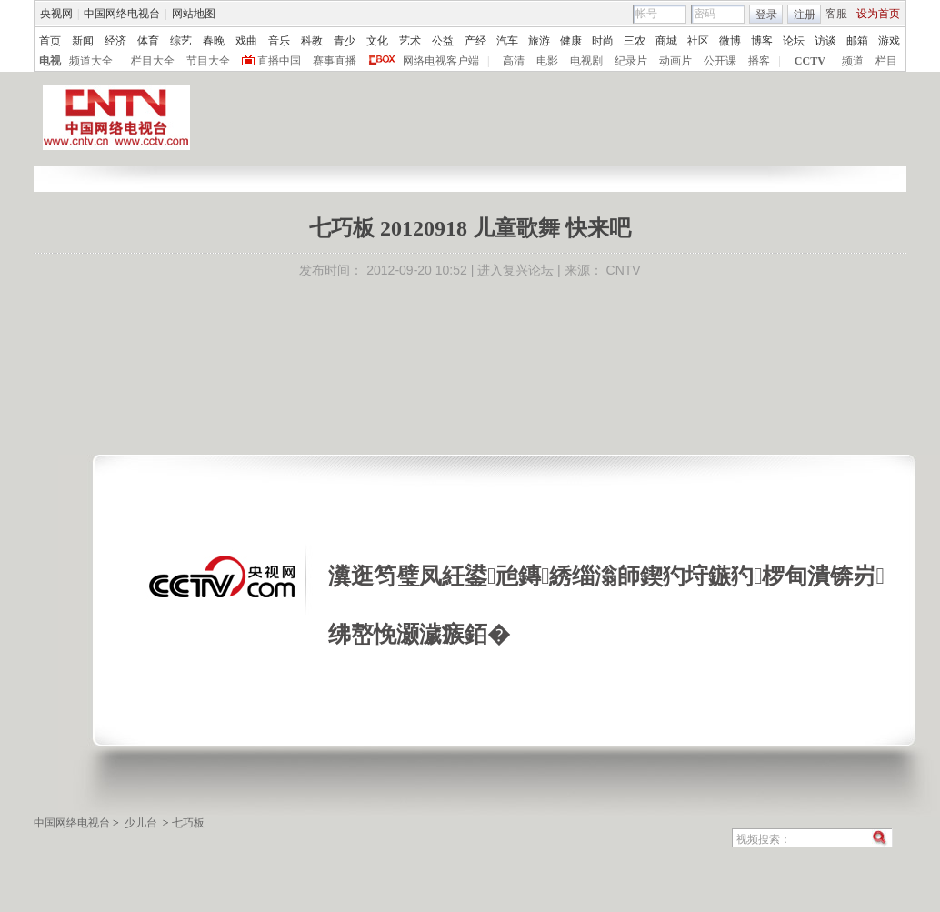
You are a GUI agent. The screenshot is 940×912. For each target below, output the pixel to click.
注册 (804, 14)
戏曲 (246, 41)
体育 (148, 41)
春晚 (214, 41)
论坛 (794, 41)
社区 (698, 41)
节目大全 (208, 61)
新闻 (83, 41)
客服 (836, 13)
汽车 (507, 41)
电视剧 (586, 61)
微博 (730, 41)
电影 (547, 61)
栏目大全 (153, 61)
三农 (634, 41)
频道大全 (91, 61)
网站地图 (193, 13)
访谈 (825, 41)
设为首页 (878, 13)
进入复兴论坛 (515, 270)
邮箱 (857, 41)
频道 (853, 61)
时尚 (603, 41)
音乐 (279, 41)
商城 (666, 41)
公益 (443, 41)
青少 (344, 41)
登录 (766, 14)
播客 (759, 61)
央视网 (56, 13)
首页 (50, 41)
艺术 (410, 41)
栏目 (886, 61)
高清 (514, 61)
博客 (762, 41)
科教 (312, 41)
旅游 (539, 41)
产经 (475, 41)
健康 (571, 41)
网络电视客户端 (441, 61)
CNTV (623, 270)
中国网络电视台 (122, 13)
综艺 (181, 41)
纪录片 (631, 61)
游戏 (889, 41)
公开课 (720, 61)
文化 (377, 41)
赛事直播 (334, 61)
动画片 (675, 61)
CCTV (810, 61)
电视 (50, 61)
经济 (115, 41)
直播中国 (279, 61)
